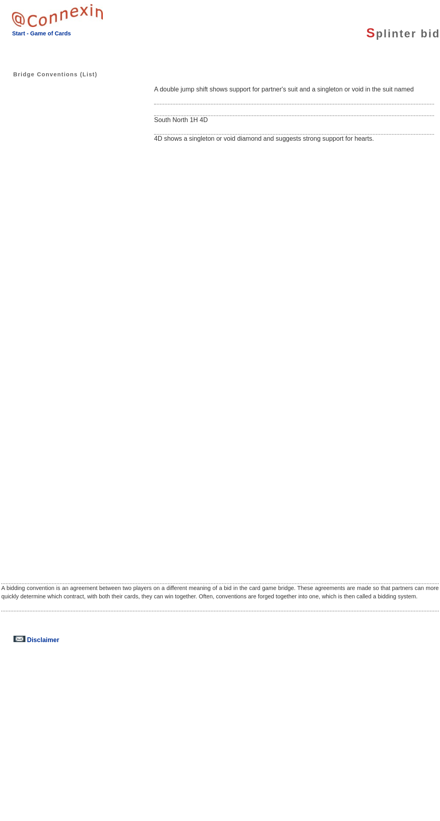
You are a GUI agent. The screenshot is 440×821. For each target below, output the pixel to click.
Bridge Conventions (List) (49, 74)
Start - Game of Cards (41, 33)
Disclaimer (36, 639)
